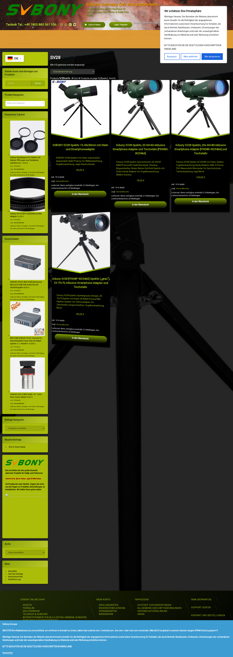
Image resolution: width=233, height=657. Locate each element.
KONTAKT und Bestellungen (157, 34)
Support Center (125, 34)
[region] (193, 34)
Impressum (72, 34)
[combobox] (25, 103)
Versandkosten (62, 181)
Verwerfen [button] (7, 653)
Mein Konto (47, 34)
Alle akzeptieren (212, 56)
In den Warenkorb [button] (80, 194)
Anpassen (172, 56)
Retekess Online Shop (18, 43)
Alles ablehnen (191, 56)
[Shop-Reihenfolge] (72, 71)
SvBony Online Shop (17, 34)
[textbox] (25, 103)
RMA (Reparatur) (99, 34)
